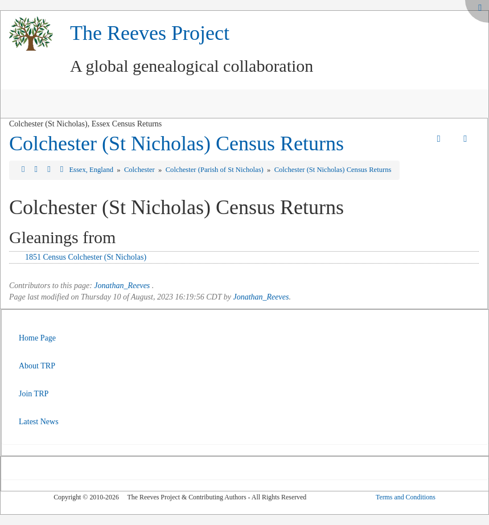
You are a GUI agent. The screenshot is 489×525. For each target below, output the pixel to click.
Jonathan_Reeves (122, 285)
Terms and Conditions (405, 497)
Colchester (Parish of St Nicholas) (215, 170)
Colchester (140, 170)
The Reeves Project (149, 33)
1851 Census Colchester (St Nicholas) (85, 257)
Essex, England (92, 170)
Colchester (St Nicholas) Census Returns (176, 143)
